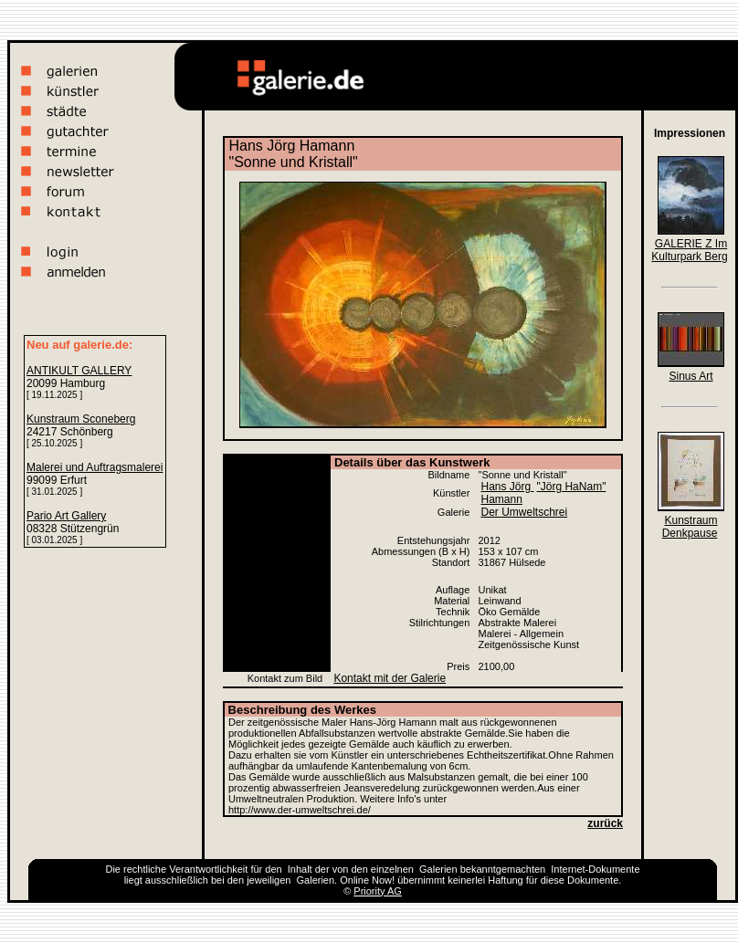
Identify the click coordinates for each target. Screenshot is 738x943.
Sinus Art (690, 376)
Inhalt (300, 869)
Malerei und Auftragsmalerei (94, 467)
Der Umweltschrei (523, 512)
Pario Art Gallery (66, 515)
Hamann (501, 499)
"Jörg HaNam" (571, 486)
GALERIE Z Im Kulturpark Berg (689, 250)
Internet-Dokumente (595, 869)
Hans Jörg (506, 486)
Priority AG (377, 890)
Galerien (438, 869)
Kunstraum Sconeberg (80, 419)
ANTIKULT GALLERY (79, 370)
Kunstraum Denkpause (690, 527)
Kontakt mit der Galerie (389, 678)
